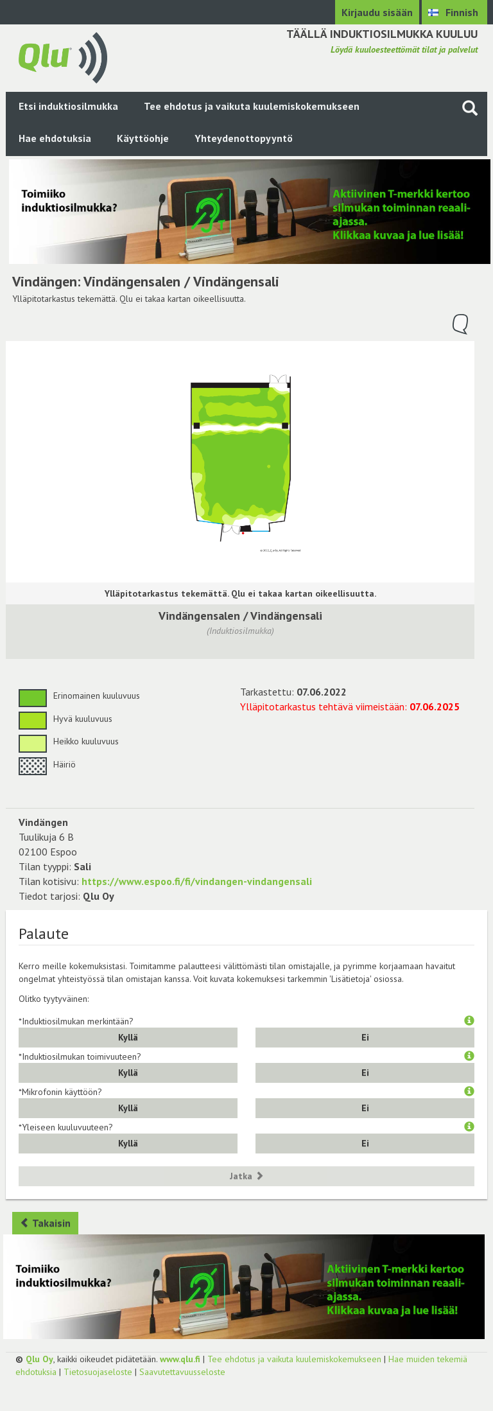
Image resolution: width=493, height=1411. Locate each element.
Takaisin (45, 1222)
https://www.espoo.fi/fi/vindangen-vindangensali (197, 881)
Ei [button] (365, 1037)
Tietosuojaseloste (98, 1372)
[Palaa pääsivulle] (63, 56)
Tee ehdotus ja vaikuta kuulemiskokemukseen (251, 106)
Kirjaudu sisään (377, 12)
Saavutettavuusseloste (182, 1372)
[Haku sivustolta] (470, 107)
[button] (469, 1021)
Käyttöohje (143, 138)
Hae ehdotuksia (55, 138)
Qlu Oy (39, 1359)
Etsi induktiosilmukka (68, 106)
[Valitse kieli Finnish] (454, 12)
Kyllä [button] (128, 1037)
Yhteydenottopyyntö (244, 138)
